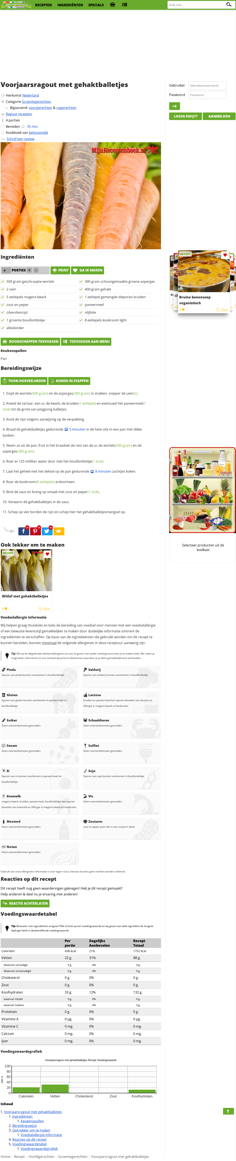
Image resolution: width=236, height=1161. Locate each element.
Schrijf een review (20, 139)
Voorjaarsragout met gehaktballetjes (33, 1112)
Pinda (9, 669)
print (60, 270)
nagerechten (66, 107)
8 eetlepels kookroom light (106, 320)
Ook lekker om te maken (31, 1130)
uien (131, 393)
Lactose (92, 695)
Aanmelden (219, 116)
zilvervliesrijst (17, 312)
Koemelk (11, 796)
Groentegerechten (36, 101)
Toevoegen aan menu (86, 341)
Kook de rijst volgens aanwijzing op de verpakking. (45, 419)
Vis (88, 796)
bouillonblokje (86, 461)
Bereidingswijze (24, 1125)
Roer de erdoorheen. (40, 481)
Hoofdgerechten (42, 1156)
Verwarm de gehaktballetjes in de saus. (39, 502)
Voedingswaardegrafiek (39, 1148)
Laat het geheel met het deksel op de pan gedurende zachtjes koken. (71, 471)
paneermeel (94, 304)
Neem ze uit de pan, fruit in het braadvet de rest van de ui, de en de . (72, 448)
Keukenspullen (32, 1121)
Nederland (30, 95)
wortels (34, 393)
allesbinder (15, 328)
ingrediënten (70, 5)
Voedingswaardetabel (29, 1144)
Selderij (92, 669)
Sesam (9, 745)
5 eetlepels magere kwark (26, 297)
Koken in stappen (69, 380)
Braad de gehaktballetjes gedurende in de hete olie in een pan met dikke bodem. (72, 432)
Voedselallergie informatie (41, 1135)
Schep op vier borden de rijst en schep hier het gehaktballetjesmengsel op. (67, 512)
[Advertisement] (118, 44)
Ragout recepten (19, 114)
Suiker (9, 720)
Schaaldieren (96, 720)
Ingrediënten (22, 1116)
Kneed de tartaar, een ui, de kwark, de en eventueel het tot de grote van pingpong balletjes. (74, 406)
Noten (9, 847)
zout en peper (17, 304)
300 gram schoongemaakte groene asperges (120, 281)
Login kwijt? (186, 116)
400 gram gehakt (98, 289)
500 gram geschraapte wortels (30, 281)
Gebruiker (177, 85)
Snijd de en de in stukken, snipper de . (72, 393)
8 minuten (100, 471)
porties (14, 120)
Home (5, 1156)
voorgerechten (40, 107)
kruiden (81, 403)
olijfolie (90, 312)
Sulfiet (91, 745)
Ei (5, 771)
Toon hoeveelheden (24, 380)
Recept (19, 1156)
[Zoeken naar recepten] (201, 5)
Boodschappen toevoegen (30, 341)
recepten (43, 5)
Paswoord (177, 94)
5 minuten (74, 429)
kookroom (37, 481)
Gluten (10, 695)
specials (96, 5)
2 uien (11, 289)
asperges (74, 393)
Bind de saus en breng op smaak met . (53, 492)
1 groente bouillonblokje (25, 320)
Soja (89, 771)
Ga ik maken (87, 270)
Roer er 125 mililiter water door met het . (55, 461)
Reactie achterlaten (25, 903)
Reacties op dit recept (29, 1139)
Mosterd (11, 821)
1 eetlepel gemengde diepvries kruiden (115, 297)
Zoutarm (92, 821)
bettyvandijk (38, 132)
